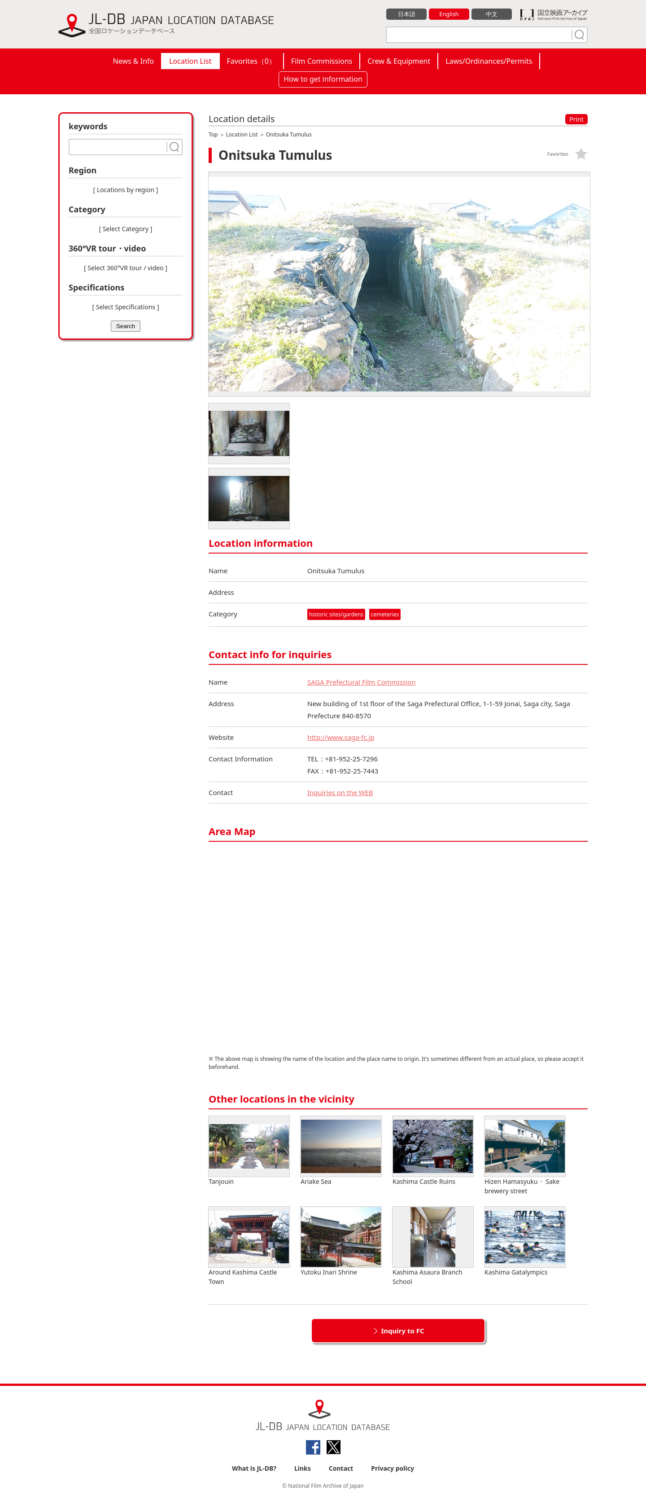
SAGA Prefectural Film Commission (361, 681)
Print (576, 119)
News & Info (133, 61)
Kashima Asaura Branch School (433, 1246)
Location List (190, 61)
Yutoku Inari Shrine (341, 1241)
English (449, 14)
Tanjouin (249, 1151)
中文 (492, 14)
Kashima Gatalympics (524, 1241)
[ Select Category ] (126, 228)
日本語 (406, 14)
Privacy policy (392, 1468)
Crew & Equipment (398, 61)
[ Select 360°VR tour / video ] (125, 268)
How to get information (323, 79)
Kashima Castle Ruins (433, 1151)
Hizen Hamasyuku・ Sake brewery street (524, 1155)
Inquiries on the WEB (340, 792)
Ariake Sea (341, 1151)
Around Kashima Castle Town (249, 1246)
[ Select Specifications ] (125, 307)
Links (302, 1468)
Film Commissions (321, 61)
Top (213, 134)
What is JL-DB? (254, 1468)
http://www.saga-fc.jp (341, 737)
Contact (341, 1468)
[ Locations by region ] (125, 189)
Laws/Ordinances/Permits (488, 61)
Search (125, 326)
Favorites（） (251, 61)
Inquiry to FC (402, 1330)
